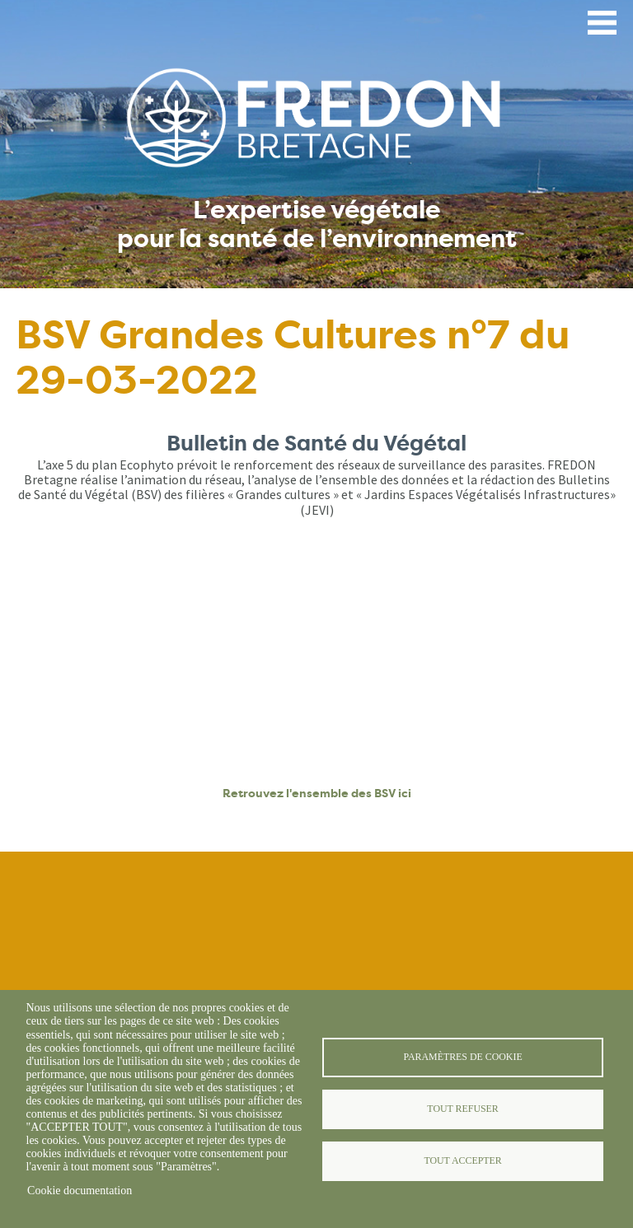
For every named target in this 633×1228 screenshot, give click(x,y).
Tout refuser (462, 1108)
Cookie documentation (79, 1190)
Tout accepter (462, 1160)
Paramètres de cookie (462, 1056)
